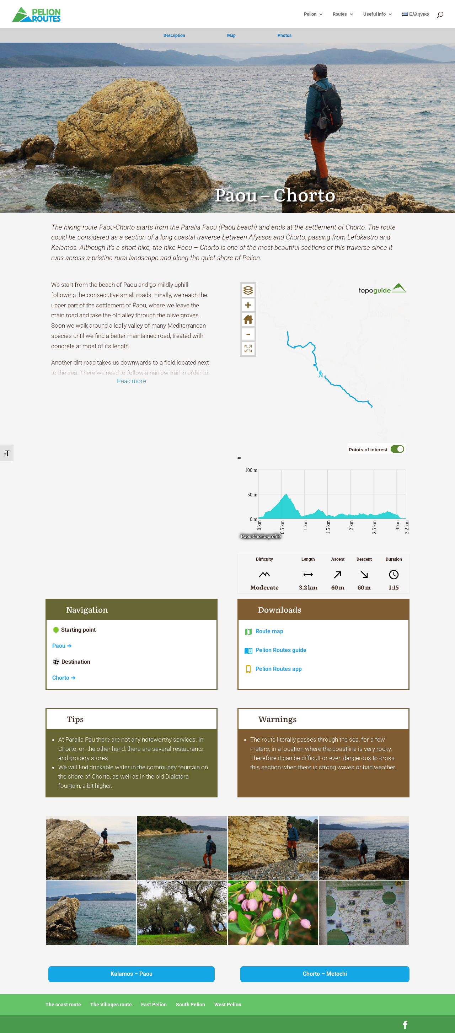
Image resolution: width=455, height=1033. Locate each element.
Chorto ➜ (63, 677)
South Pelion (190, 1004)
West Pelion (227, 1004)
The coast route (63, 1004)
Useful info (374, 14)
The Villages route (111, 1004)
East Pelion (154, 1004)
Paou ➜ (61, 645)
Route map (269, 631)
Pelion (310, 14)
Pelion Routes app (279, 669)
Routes (340, 14)
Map (231, 35)
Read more (131, 380)
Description (174, 35)
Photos (284, 35)
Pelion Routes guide (281, 650)
